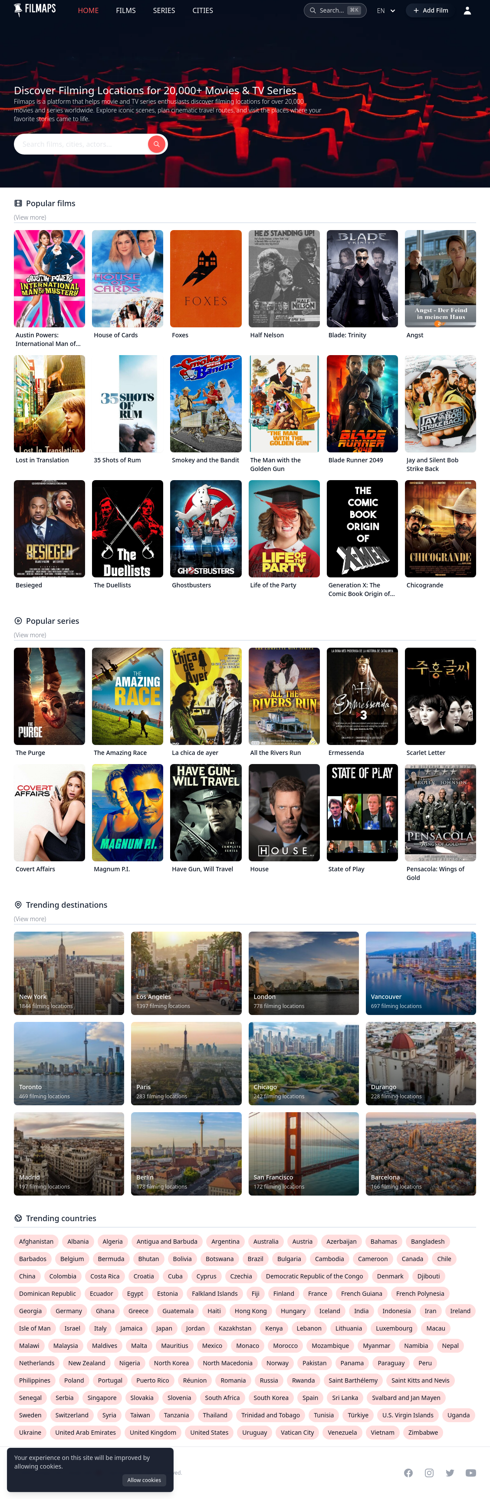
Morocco (285, 1345)
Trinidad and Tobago (270, 1415)
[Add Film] (430, 10)
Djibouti (429, 1276)
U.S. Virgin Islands (408, 1415)
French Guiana (361, 1293)
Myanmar (376, 1345)
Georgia (30, 1311)
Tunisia (324, 1415)
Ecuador (101, 1293)
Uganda (458, 1415)
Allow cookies (144, 1480)
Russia (269, 1380)
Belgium (72, 1259)
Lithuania (348, 1328)
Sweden (30, 1415)
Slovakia (142, 1398)
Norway (277, 1363)
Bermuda (111, 1259)
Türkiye (358, 1415)
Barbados (32, 1259)
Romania (233, 1380)
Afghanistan (36, 1241)
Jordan (195, 1328)
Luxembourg (394, 1328)
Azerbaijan (341, 1241)
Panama (352, 1363)
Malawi (29, 1345)
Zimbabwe (423, 1432)
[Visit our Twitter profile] (450, 1473)
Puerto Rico (152, 1380)
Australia (266, 1241)
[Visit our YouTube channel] (471, 1473)
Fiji (256, 1293)
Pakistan (315, 1363)
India (361, 1311)
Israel (72, 1328)
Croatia (144, 1276)
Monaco (247, 1345)
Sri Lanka (345, 1398)
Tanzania (176, 1415)
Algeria (113, 1241)
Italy (100, 1328)
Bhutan (148, 1259)
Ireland (461, 1311)
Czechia (241, 1276)
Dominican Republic (47, 1293)
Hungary (293, 1311)
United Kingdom (153, 1432)
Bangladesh (428, 1241)
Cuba (175, 1276)
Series (164, 10)
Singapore (102, 1398)
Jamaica (131, 1328)
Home (88, 10)
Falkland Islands (214, 1293)
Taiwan (140, 1415)
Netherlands (36, 1363)
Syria (109, 1415)
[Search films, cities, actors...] (335, 10)
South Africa (222, 1398)
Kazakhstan (235, 1328)
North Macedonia (228, 1363)
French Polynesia (420, 1293)
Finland (283, 1293)
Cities (202, 10)
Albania (78, 1241)
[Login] (467, 10)
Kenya (274, 1328)
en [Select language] (387, 11)
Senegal (30, 1398)
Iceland (329, 1311)
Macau (435, 1328)
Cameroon (373, 1259)
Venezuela (342, 1432)
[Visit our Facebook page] (408, 1473)
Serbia (64, 1398)
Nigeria (129, 1363)
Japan (164, 1328)
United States (209, 1432)
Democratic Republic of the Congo (314, 1276)
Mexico (212, 1345)
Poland (74, 1380)
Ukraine (30, 1432)
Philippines (34, 1380)
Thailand (215, 1415)
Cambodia (329, 1259)
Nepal (450, 1345)
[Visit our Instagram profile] (429, 1473)
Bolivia (182, 1259)
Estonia (167, 1293)
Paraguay (391, 1363)
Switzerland (72, 1415)
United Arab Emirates (85, 1432)
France (317, 1293)
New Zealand (86, 1363)
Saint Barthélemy (353, 1380)
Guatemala (178, 1311)
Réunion (195, 1380)
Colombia (63, 1276)
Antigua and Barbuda (167, 1241)
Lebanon (309, 1328)
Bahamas (384, 1241)
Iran (431, 1311)
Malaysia (65, 1345)
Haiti (214, 1311)
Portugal (110, 1380)
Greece (138, 1311)
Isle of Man (35, 1328)
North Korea (171, 1363)
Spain (310, 1398)
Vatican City (297, 1432)
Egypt (135, 1293)
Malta (139, 1345)
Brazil (255, 1259)
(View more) (30, 217)
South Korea (271, 1398)
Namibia (416, 1345)
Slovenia (179, 1398)
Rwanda (303, 1380)
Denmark (390, 1276)
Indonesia (397, 1311)
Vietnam (383, 1432)
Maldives (104, 1345)
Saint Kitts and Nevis (420, 1380)
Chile (444, 1259)
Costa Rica (104, 1276)
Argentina (225, 1241)
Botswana (220, 1259)
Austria (303, 1241)
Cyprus (207, 1276)
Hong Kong (251, 1311)
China (27, 1276)
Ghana (105, 1311)
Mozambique (330, 1345)
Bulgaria (289, 1259)
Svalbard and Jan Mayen (406, 1398)
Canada (413, 1259)
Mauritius (174, 1345)
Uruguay (254, 1432)
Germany (69, 1311)
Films (125, 10)
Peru (425, 1363)
